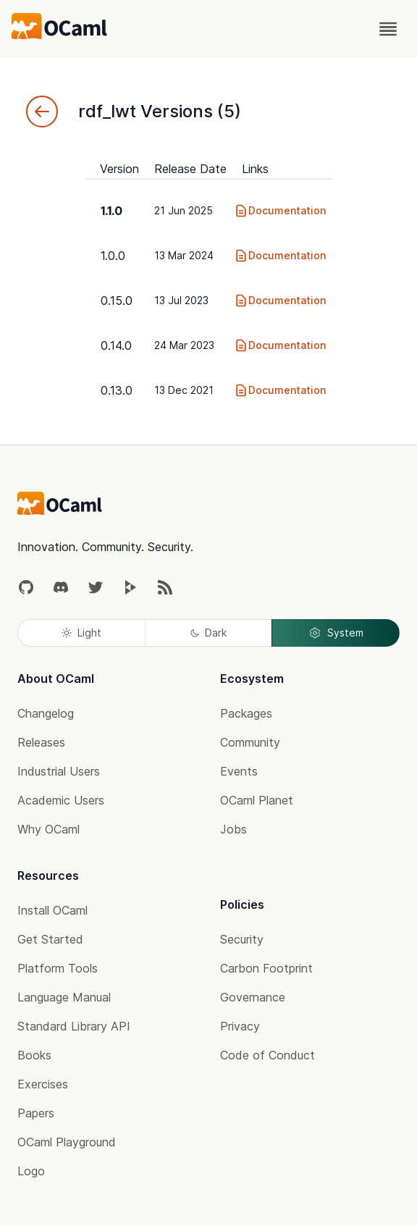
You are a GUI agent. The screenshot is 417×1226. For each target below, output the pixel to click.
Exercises (42, 1084)
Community (250, 742)
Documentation (280, 210)
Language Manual (64, 997)
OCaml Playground (66, 1142)
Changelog (45, 713)
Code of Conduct (267, 1055)
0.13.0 (116, 390)
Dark (208, 632)
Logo (31, 1171)
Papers (35, 1113)
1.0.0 (113, 255)
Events (239, 771)
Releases (41, 742)
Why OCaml (48, 829)
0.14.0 (116, 345)
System (335, 632)
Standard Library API (73, 1026)
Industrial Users (58, 771)
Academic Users (60, 800)
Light (81, 632)
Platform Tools (57, 968)
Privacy (240, 1026)
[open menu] (388, 29)
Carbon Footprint (266, 968)
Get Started (50, 939)
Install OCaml (52, 910)
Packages (246, 713)
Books (34, 1055)
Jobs (233, 829)
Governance (252, 997)
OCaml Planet (256, 800)
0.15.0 (116, 300)
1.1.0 (111, 210)
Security (242, 939)
